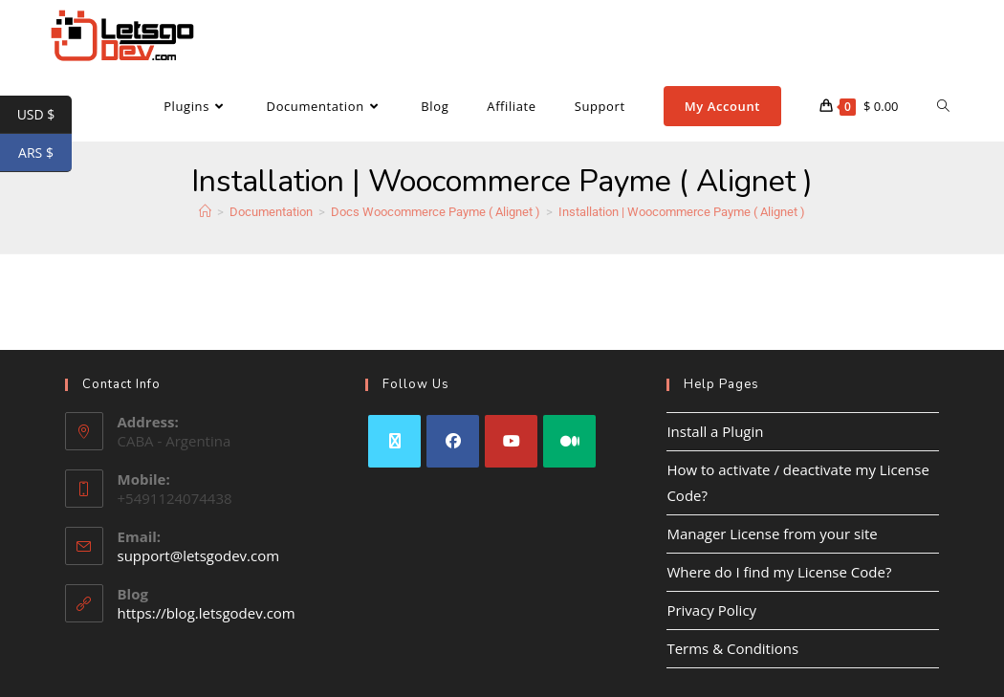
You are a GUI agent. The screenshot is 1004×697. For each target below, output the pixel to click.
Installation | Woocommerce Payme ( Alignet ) (681, 212)
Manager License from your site (771, 533)
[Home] (205, 212)
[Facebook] (452, 441)
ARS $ (45, 153)
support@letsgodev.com (199, 555)
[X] (394, 441)
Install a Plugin (714, 431)
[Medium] (569, 441)
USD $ (44, 115)
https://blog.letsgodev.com (206, 612)
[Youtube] (511, 441)
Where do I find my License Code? (778, 571)
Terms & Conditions (732, 648)
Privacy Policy (711, 610)
